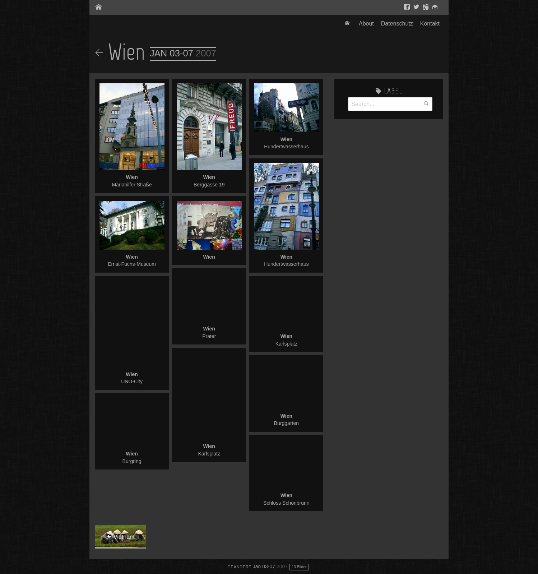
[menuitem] (348, 23)
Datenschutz (397, 23)
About (366, 23)
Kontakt (430, 23)
